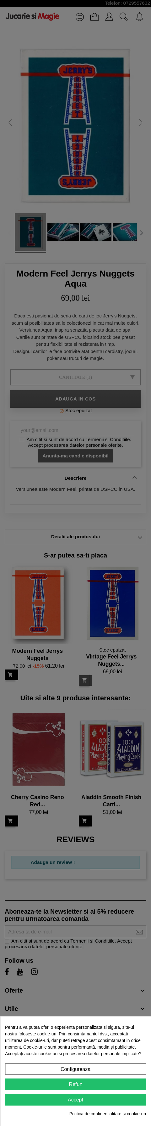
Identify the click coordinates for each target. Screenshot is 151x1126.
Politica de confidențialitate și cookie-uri (107, 1113)
